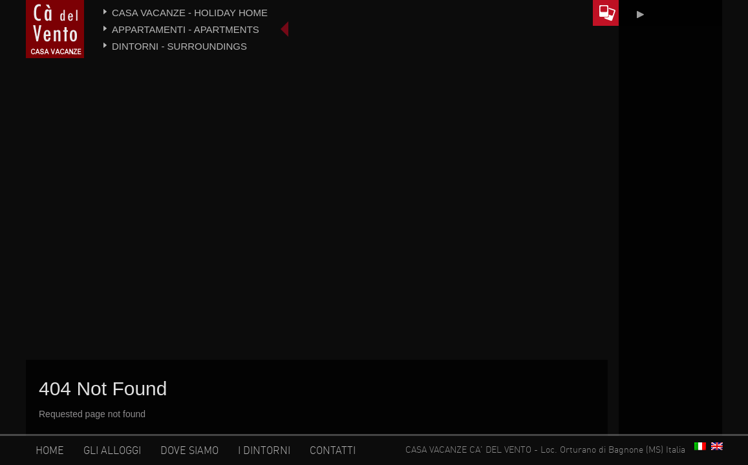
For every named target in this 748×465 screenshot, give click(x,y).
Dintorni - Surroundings (179, 46)
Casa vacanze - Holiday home (190, 12)
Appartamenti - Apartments (185, 29)
